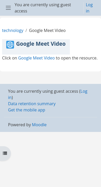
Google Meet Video (36, 58)
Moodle (39, 125)
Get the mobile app (26, 110)
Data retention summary (32, 103)
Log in (89, 8)
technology (12, 30)
